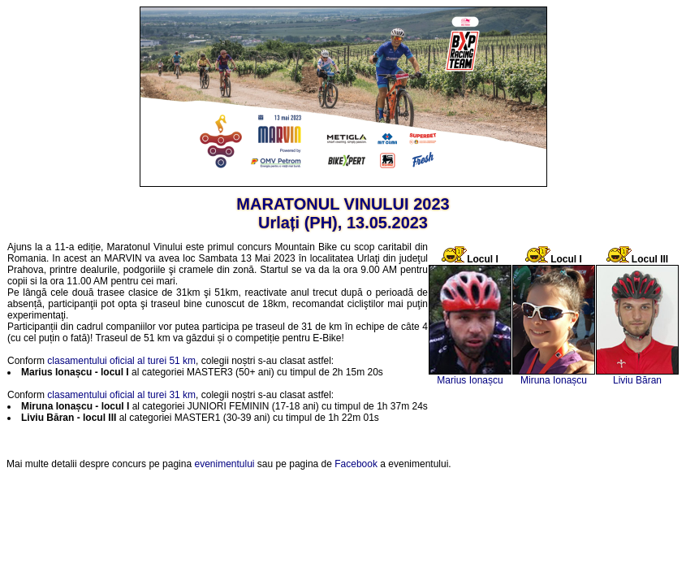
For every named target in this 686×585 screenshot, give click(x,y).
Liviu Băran (637, 380)
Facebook (356, 464)
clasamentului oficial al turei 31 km (121, 395)
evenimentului (224, 464)
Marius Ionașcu (470, 380)
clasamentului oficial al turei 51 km (121, 360)
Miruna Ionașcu (553, 380)
